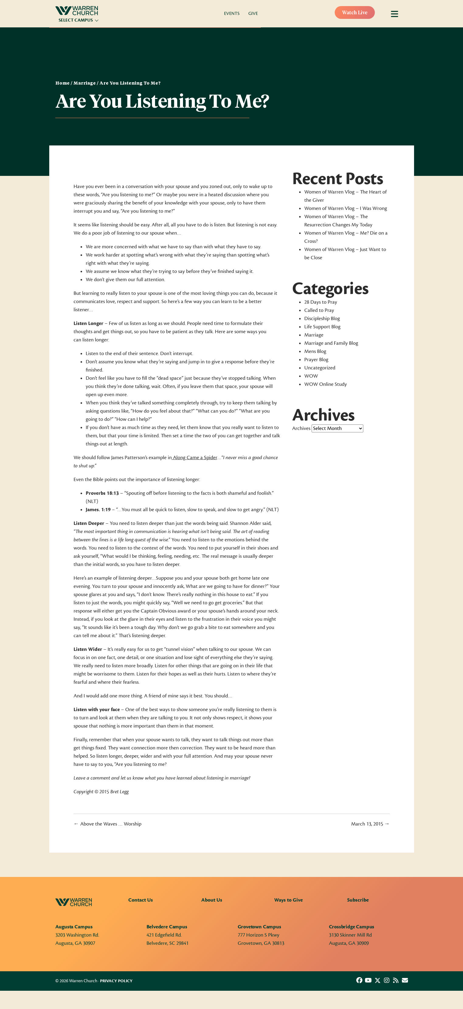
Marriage (84, 83)
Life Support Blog (322, 326)
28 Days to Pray (320, 302)
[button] (359, 980)
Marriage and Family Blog (331, 343)
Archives (301, 428)
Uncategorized (319, 368)
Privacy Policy (116, 981)
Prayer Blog (316, 359)
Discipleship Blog (322, 318)
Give (253, 13)
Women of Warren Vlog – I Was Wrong (345, 208)
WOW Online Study (325, 384)
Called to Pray (319, 310)
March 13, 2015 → (370, 824)
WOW (311, 376)
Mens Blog (315, 351)
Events (232, 13)
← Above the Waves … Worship (107, 824)
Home (62, 83)
